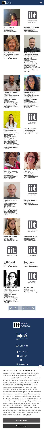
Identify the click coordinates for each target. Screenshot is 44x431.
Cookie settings (21, 426)
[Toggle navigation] (41, 3)
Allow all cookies (21, 420)
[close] (40, 367)
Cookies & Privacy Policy (23, 415)
